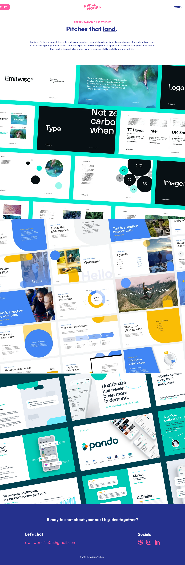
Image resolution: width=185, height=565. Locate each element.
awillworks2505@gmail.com (50, 542)
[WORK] (178, 7)
